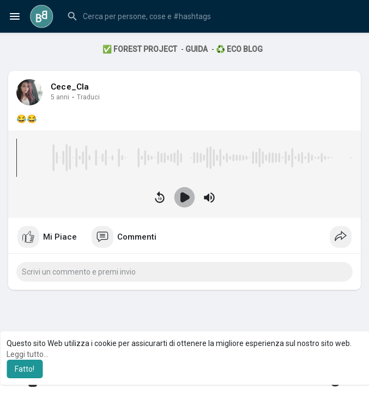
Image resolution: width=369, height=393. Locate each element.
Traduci (88, 97)
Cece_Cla (70, 87)
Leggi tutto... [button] (28, 354)
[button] (211, 16)
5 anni (60, 97)
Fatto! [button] (24, 369)
